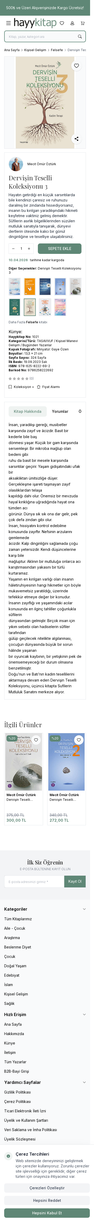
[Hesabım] (72, 23)
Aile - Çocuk (14, 928)
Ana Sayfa (12, 50)
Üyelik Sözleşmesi (20, 1139)
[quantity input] (21, 249)
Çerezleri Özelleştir (47, 1188)
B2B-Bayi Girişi (16, 1071)
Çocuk (9, 956)
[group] (45, 102)
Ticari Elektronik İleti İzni (25, 1111)
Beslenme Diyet (17, 947)
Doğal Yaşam (15, 966)
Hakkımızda (14, 1033)
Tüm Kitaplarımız (18, 919)
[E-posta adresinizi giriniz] (45, 881)
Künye (9, 1043)
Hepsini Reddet (47, 1200)
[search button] (80, 36)
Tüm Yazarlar (15, 1062)
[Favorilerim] (62, 23)
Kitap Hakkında (28, 411)
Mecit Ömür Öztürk (22, 795)
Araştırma (12, 937)
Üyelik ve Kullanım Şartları (26, 1120)
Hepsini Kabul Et (47, 1213)
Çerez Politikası (17, 1101)
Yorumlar (60, 411)
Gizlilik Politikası (17, 1092)
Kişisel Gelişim (35, 50)
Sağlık (9, 1003)
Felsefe (57, 50)
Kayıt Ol (74, 881)
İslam (8, 984)
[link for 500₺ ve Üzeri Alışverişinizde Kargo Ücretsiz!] (45, 8)
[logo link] (35, 23)
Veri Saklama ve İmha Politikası (30, 1129)
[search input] (45, 36)
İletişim (10, 1052)
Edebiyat (11, 975)
